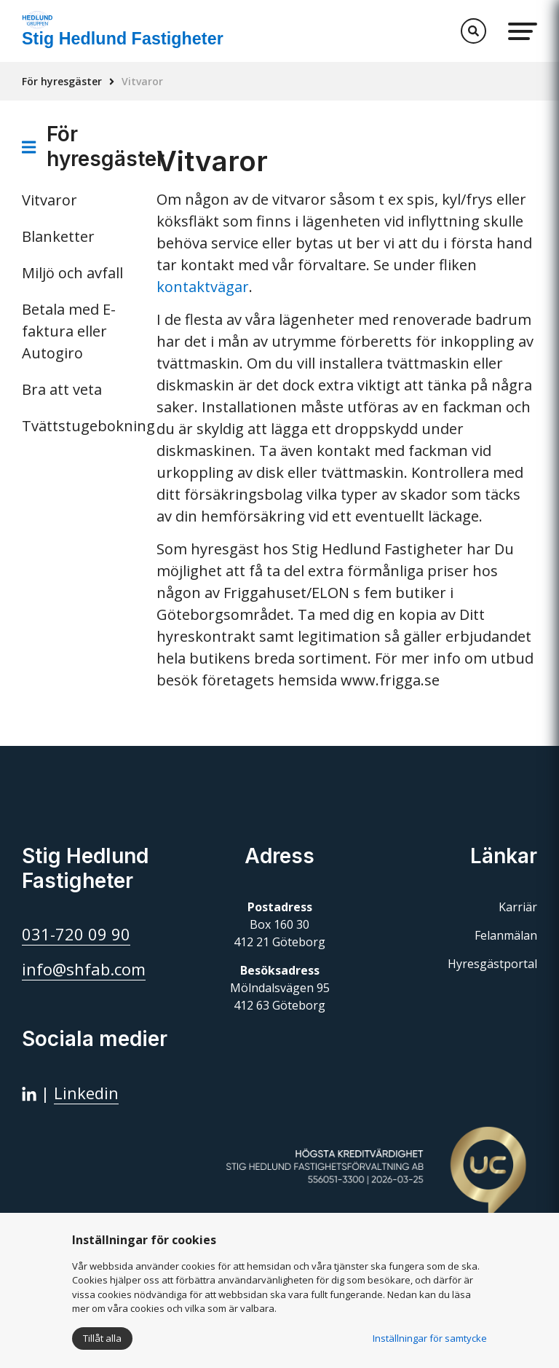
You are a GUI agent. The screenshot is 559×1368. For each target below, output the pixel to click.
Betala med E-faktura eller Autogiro (69, 331)
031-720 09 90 (76, 934)
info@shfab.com (84, 969)
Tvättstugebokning (78, 426)
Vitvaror (49, 200)
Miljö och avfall (72, 273)
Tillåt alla (102, 1338)
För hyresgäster (62, 81)
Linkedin (86, 1093)
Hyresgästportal (492, 964)
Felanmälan (506, 935)
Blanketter (58, 236)
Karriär (518, 907)
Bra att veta (62, 389)
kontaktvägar (202, 286)
